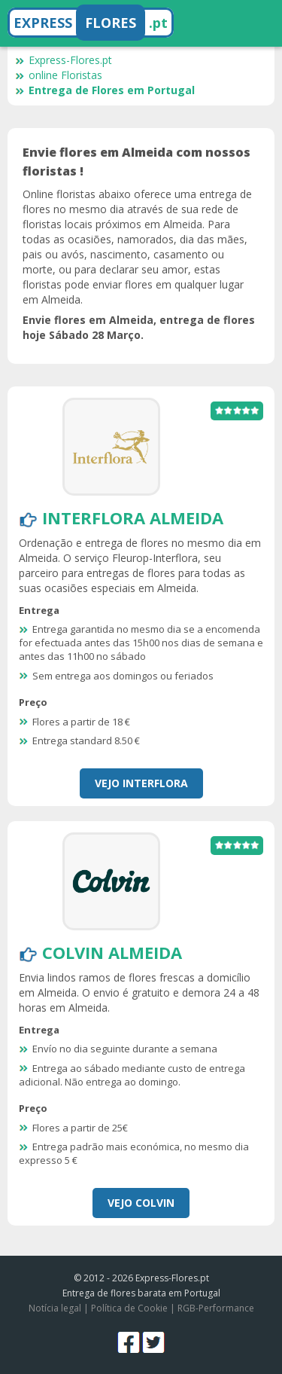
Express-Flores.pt (63, 60)
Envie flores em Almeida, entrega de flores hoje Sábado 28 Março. (139, 327)
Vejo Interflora (141, 783)
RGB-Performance (215, 1308)
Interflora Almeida (132, 517)
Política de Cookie (129, 1308)
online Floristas (58, 75)
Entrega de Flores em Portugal (105, 90)
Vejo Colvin (141, 1202)
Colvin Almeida (112, 952)
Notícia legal (55, 1308)
